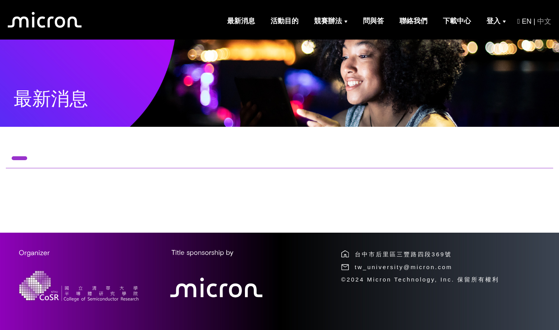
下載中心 (457, 21)
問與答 (373, 21)
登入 (496, 21)
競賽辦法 (330, 21)
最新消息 (241, 21)
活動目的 (285, 21)
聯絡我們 (413, 21)
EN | (534, 21)
